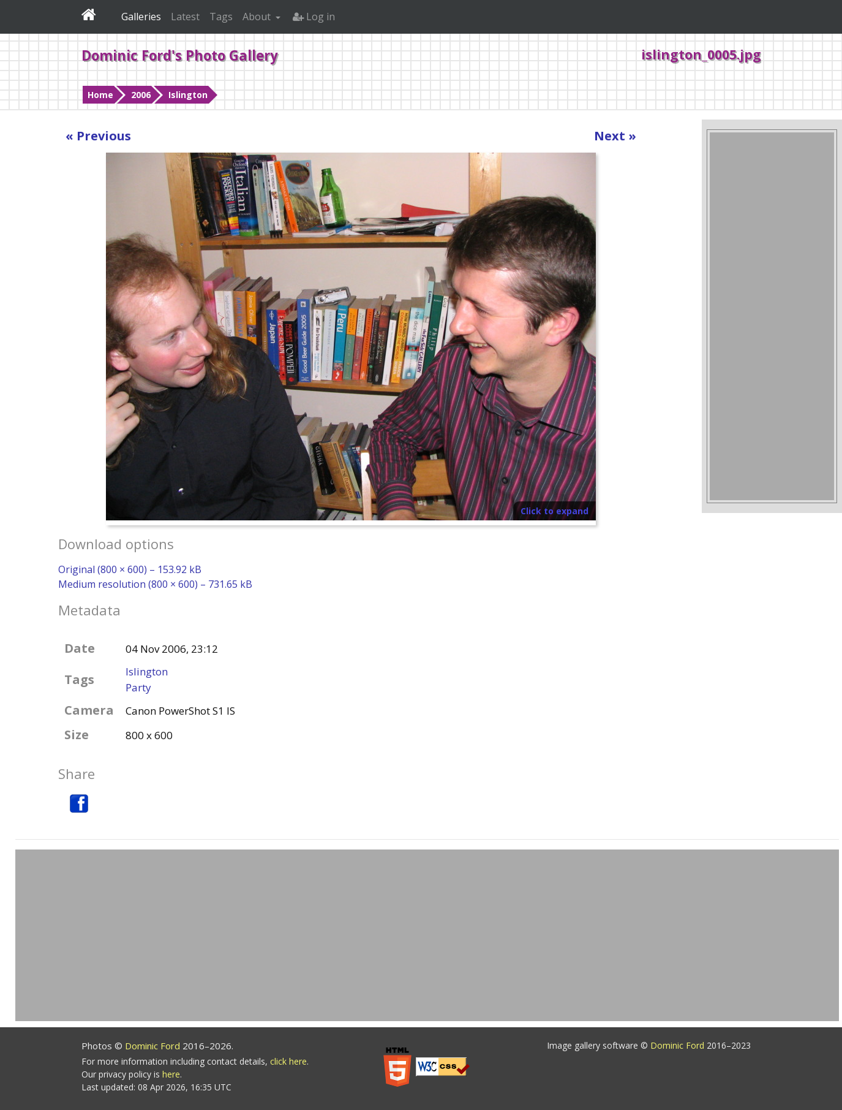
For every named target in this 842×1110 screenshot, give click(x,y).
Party (138, 687)
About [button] (257, 16)
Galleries (141, 16)
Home (100, 95)
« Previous (98, 135)
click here (288, 1061)
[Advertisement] (771, 316)
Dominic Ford (153, 1046)
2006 (141, 95)
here (171, 1074)
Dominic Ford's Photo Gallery (179, 55)
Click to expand (554, 511)
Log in (314, 16)
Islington (188, 95)
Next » (615, 135)
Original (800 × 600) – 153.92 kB (129, 569)
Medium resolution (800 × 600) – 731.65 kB (155, 584)
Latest (185, 16)
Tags (221, 16)
